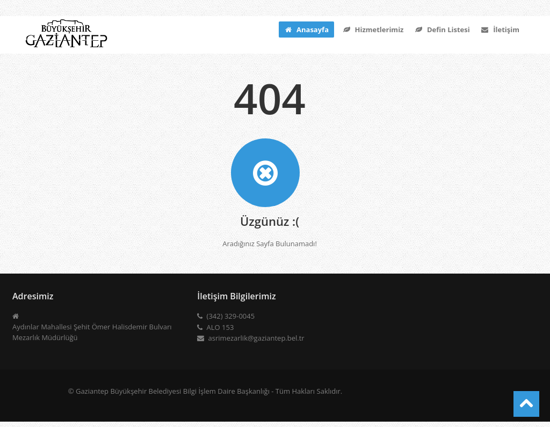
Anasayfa (306, 29)
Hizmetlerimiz (372, 29)
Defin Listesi (441, 29)
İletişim (500, 29)
